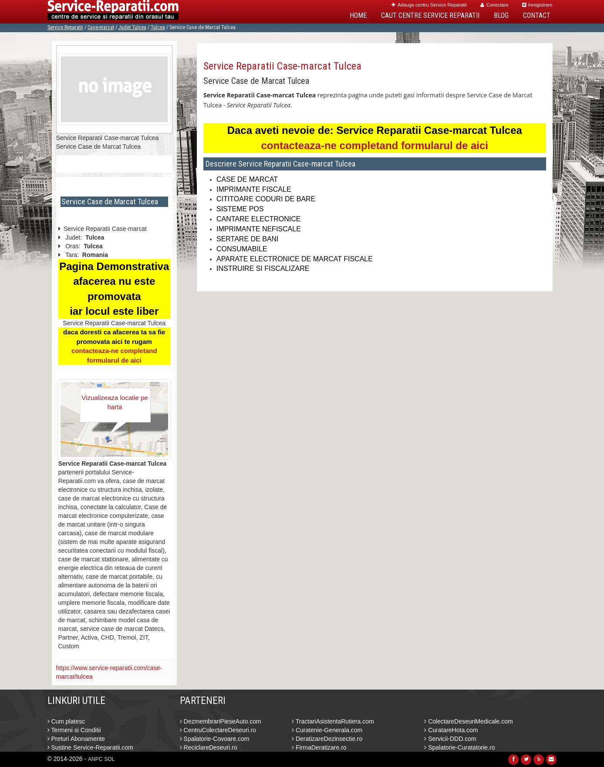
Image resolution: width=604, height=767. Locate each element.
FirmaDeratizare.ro (319, 747)
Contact (536, 15)
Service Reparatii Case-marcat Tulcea (282, 66)
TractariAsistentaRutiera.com (333, 721)
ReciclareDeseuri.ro (208, 747)
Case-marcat (101, 27)
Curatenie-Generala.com (327, 730)
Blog (501, 15)
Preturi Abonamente (76, 738)
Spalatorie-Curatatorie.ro (459, 747)
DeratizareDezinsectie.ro (327, 738)
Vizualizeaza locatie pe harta (114, 402)
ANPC (95, 759)
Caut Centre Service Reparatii (430, 15)
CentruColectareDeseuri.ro (218, 730)
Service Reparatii (65, 27)
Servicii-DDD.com (450, 738)
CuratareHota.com (451, 730)
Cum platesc (66, 721)
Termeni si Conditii (74, 730)
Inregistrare (537, 4)
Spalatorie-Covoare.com (215, 738)
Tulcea (158, 27)
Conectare (494, 4)
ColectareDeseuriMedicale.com (468, 721)
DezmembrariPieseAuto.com (220, 721)
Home (358, 15)
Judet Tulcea (132, 27)
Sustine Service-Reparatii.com (90, 747)
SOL (109, 759)
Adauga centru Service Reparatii (428, 4)
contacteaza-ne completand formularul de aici (374, 145)
